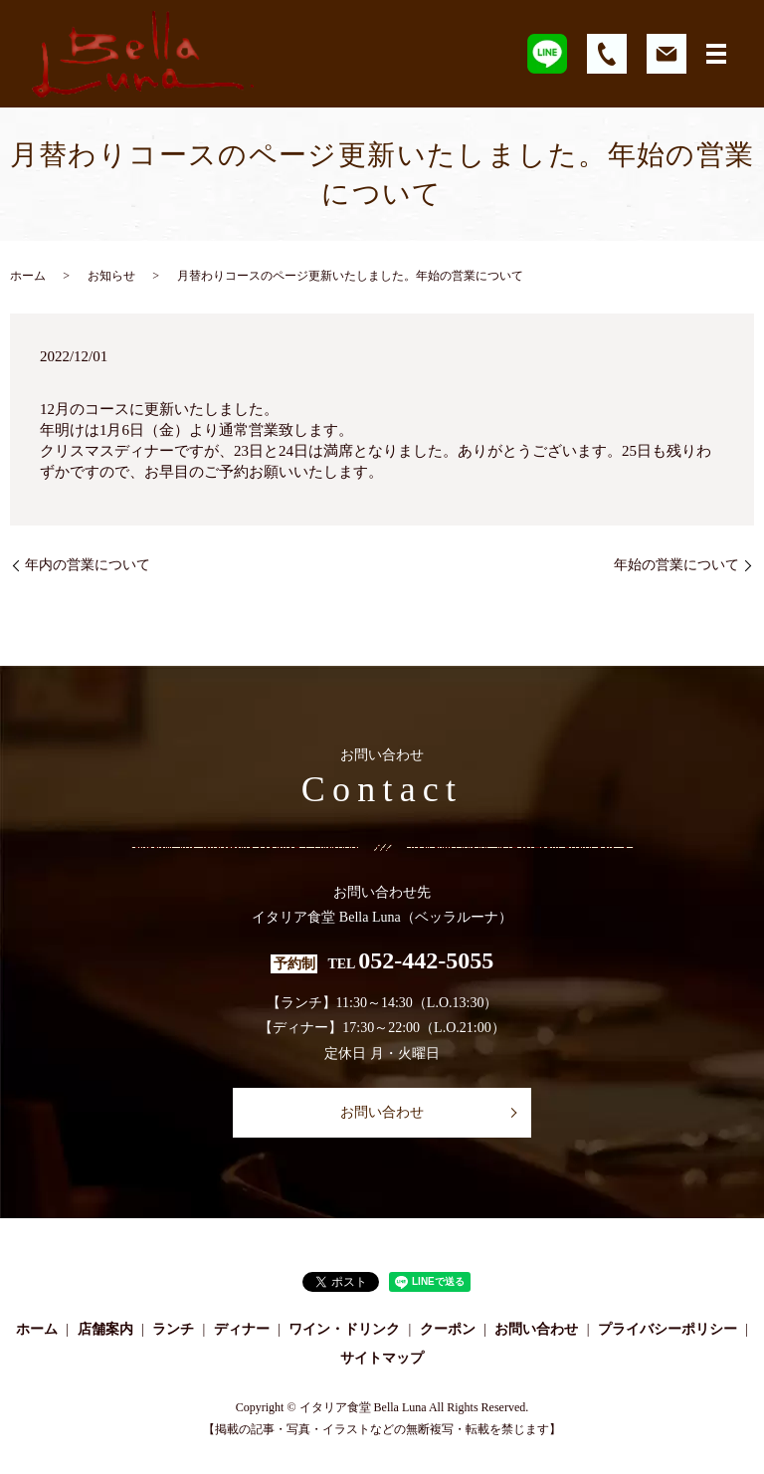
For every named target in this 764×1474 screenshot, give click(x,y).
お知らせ (111, 276)
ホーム (28, 276)
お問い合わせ (382, 1112)
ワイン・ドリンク (344, 1329)
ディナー (242, 1329)
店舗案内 (105, 1329)
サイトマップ (382, 1358)
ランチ (173, 1329)
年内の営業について (87, 564)
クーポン (448, 1329)
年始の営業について (676, 564)
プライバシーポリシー (667, 1329)
